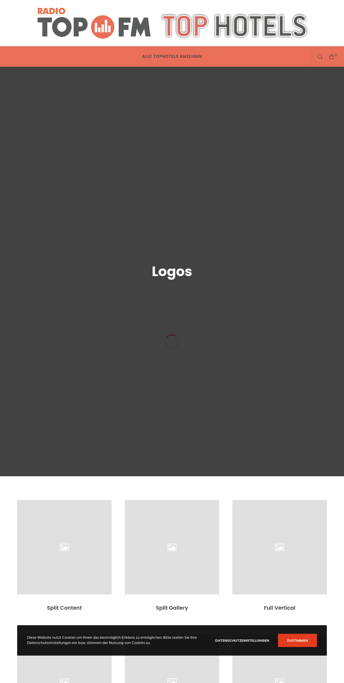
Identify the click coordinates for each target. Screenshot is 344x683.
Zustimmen (297, 640)
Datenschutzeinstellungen (242, 640)
